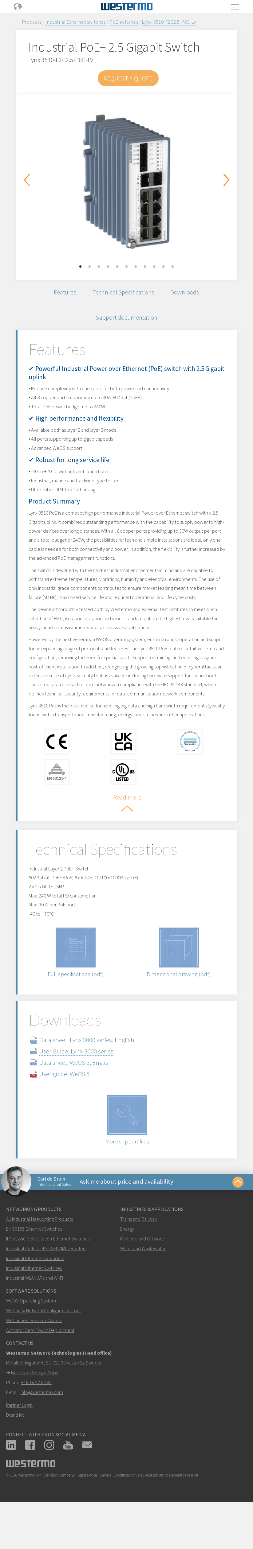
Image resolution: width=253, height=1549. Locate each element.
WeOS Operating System (31, 1341)
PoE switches (124, 21)
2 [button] (90, 267)
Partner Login (19, 1445)
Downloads (186, 292)
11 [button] (173, 267)
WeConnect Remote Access (34, 1361)
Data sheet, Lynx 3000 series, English (92, 1079)
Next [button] (226, 180)
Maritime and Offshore (142, 1279)
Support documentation (126, 318)
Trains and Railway (138, 1259)
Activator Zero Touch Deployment (40, 1371)
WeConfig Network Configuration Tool (43, 1351)
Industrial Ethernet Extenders (35, 1299)
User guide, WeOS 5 (70, 1113)
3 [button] (99, 267)
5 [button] (117, 267)
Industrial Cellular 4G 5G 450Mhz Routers (46, 1289)
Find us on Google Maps (34, 1413)
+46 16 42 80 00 (36, 1423)
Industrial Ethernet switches (75, 21)
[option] (126, 181)
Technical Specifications (123, 292)
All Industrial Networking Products (39, 1259)
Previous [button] (27, 180)
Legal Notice (87, 1515)
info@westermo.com (42, 1433)
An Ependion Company (56, 1515)
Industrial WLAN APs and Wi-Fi (34, 1318)
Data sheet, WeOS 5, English (81, 1102)
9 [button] (154, 267)
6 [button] (127, 267)
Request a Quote (128, 78)
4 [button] (108, 267)
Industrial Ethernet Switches (34, 1309)
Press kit (191, 1515)
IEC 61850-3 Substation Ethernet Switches (47, 1279)
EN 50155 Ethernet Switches (34, 1269)
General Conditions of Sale (121, 1515)
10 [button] (163, 267)
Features (64, 292)
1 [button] (80, 267)
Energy (127, 1269)
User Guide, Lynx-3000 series (82, 1091)
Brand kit (15, 1455)
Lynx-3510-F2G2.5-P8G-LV (169, 21)
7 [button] (136, 267)
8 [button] (145, 267)
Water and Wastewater (143, 1289)
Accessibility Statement (163, 1515)
